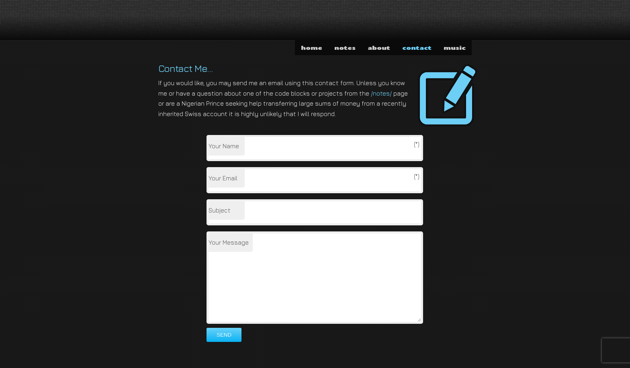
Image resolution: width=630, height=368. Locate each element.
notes (345, 47)
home (311, 47)
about (379, 47)
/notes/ (381, 93)
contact (417, 47)
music (455, 47)
